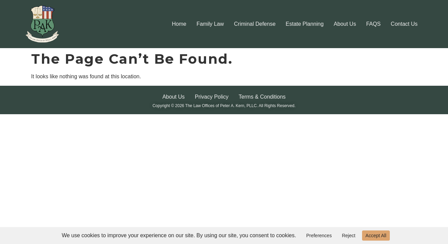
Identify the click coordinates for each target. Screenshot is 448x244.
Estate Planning (304, 24)
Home (179, 24)
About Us (345, 24)
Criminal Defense (255, 24)
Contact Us (404, 24)
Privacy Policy (212, 97)
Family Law (210, 24)
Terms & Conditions (262, 97)
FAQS (373, 24)
